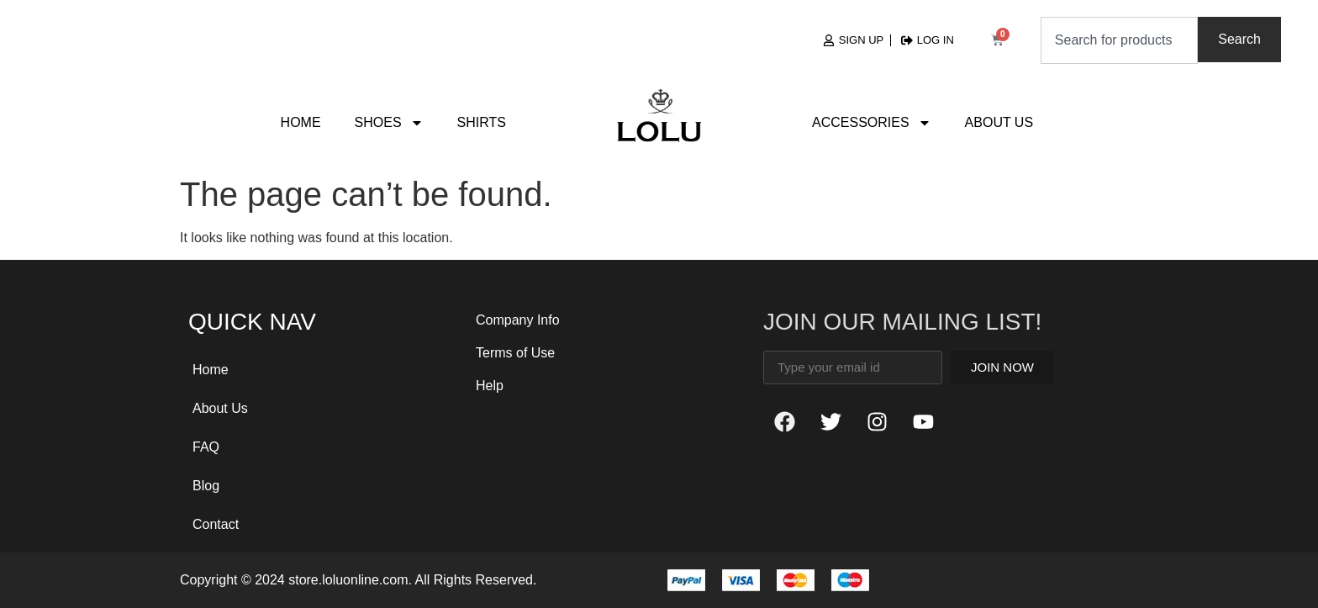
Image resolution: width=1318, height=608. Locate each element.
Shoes (389, 123)
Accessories (871, 123)
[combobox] (1119, 40)
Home (301, 122)
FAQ (205, 447)
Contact (215, 524)
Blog (205, 485)
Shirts (481, 122)
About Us (999, 122)
